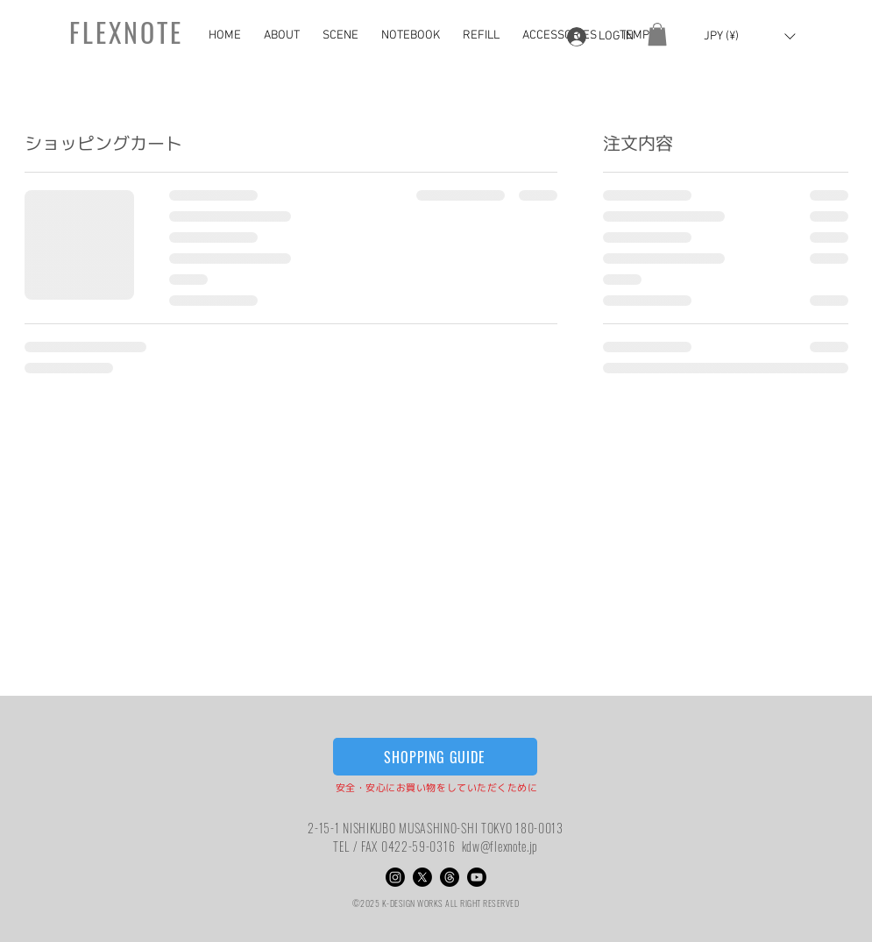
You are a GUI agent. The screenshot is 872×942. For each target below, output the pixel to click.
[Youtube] (476, 877)
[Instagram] (395, 877)
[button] (284, 36)
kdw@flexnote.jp (500, 846)
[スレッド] (449, 877)
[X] (422, 877)
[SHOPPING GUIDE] (435, 757)
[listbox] (749, 36)
